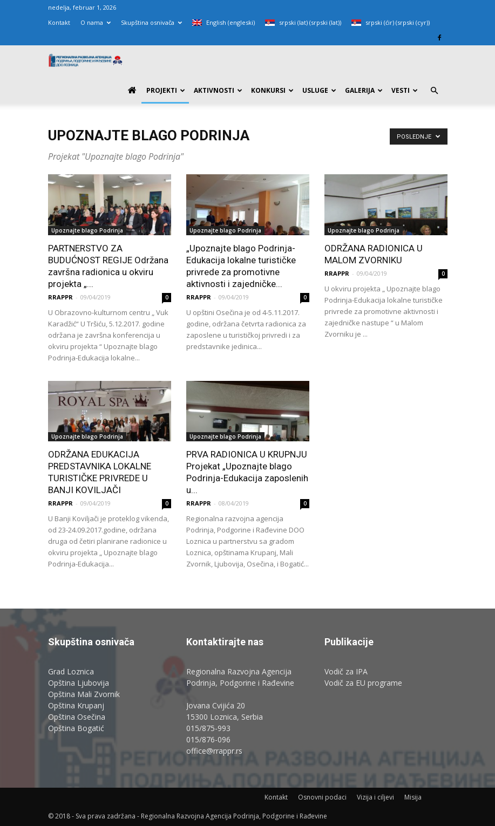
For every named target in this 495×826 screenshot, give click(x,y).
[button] (434, 91)
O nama (95, 22)
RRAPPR (60, 297)
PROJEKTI (165, 90)
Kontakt (59, 22)
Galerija (364, 90)
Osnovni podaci (322, 797)
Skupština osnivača (151, 22)
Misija (413, 797)
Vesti (404, 90)
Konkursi (272, 90)
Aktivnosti (218, 90)
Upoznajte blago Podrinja (87, 230)
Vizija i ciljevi (375, 797)
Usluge (319, 90)
